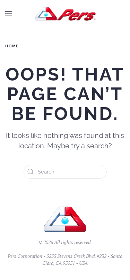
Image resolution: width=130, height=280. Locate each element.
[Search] (65, 172)
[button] (8, 14)
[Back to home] (65, 14)
